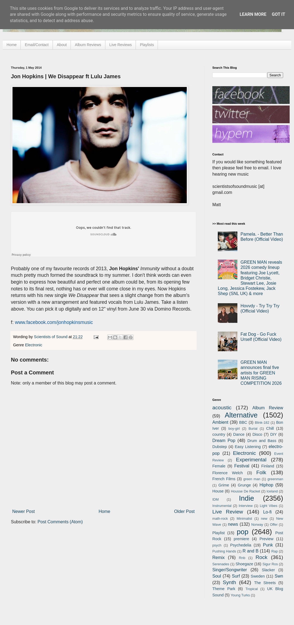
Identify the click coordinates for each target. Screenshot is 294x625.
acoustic (221, 407)
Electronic (33, 345)
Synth (229, 582)
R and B (251, 551)
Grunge (244, 485)
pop (243, 532)
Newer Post (23, 511)
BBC (243, 422)
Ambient (220, 422)
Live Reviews (120, 45)
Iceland (272, 491)
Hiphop (266, 485)
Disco (257, 434)
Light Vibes (268, 506)
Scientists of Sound (51, 337)
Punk (268, 545)
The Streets (265, 583)
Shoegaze (244, 564)
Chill (270, 428)
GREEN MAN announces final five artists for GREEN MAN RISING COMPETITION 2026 (260, 373)
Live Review (227, 512)
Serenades (220, 564)
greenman (275, 479)
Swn (279, 576)
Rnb (242, 558)
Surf (236, 576)
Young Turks (240, 595)
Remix (218, 557)
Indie (246, 498)
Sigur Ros (270, 564)
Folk (261, 472)
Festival (241, 466)
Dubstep (219, 446)
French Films (223, 479)
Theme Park (223, 589)
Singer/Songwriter (229, 569)
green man (252, 479)
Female (218, 466)
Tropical (252, 589)
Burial (253, 428)
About (62, 45)
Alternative (241, 415)
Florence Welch (227, 473)
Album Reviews (88, 45)
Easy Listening (248, 446)
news (233, 524)
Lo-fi (267, 512)
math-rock (220, 518)
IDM (215, 499)
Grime (223, 485)
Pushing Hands (224, 551)
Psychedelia (240, 545)
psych (216, 545)
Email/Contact (36, 45)
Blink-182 (262, 422)
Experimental (251, 459)
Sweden (258, 576)
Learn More (253, 14)
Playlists (147, 45)
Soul (216, 576)
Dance (238, 434)
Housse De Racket (245, 491)
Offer (273, 524)
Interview (246, 506)
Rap (274, 551)
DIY (273, 434)
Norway (257, 524)
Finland (267, 466)
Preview (266, 539)
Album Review (267, 407)
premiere (241, 539)
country (218, 434)
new (264, 518)
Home (12, 45)
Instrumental (221, 506)
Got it (278, 14)
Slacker (268, 570)
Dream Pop (223, 440)
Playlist (218, 533)
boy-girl (234, 428)
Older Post (184, 511)
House (218, 491)
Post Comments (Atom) (60, 521)
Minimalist (244, 518)
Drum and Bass (261, 440)
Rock (262, 557)
